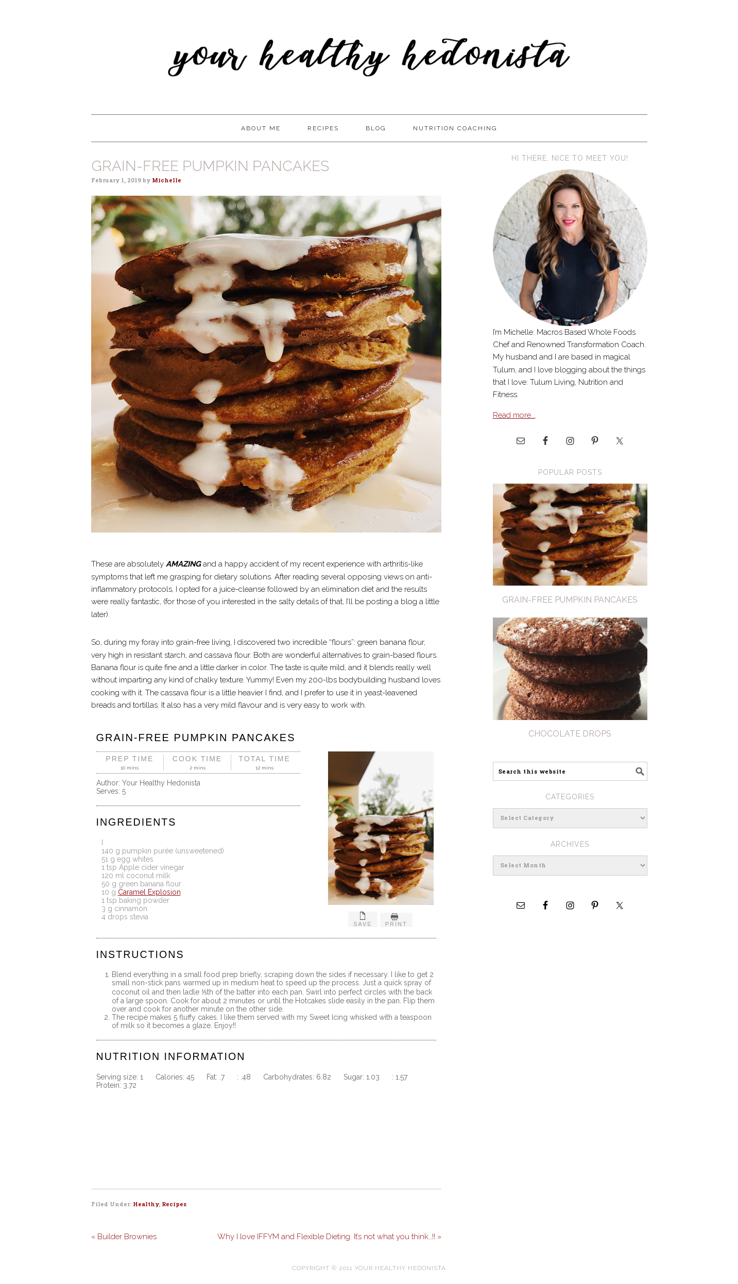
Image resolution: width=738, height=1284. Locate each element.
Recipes (174, 1204)
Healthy (146, 1204)
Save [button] (362, 919)
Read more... (514, 415)
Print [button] (396, 920)
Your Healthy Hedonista (369, 52)
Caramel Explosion (149, 892)
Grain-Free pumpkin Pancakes (570, 600)
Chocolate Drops (569, 734)
